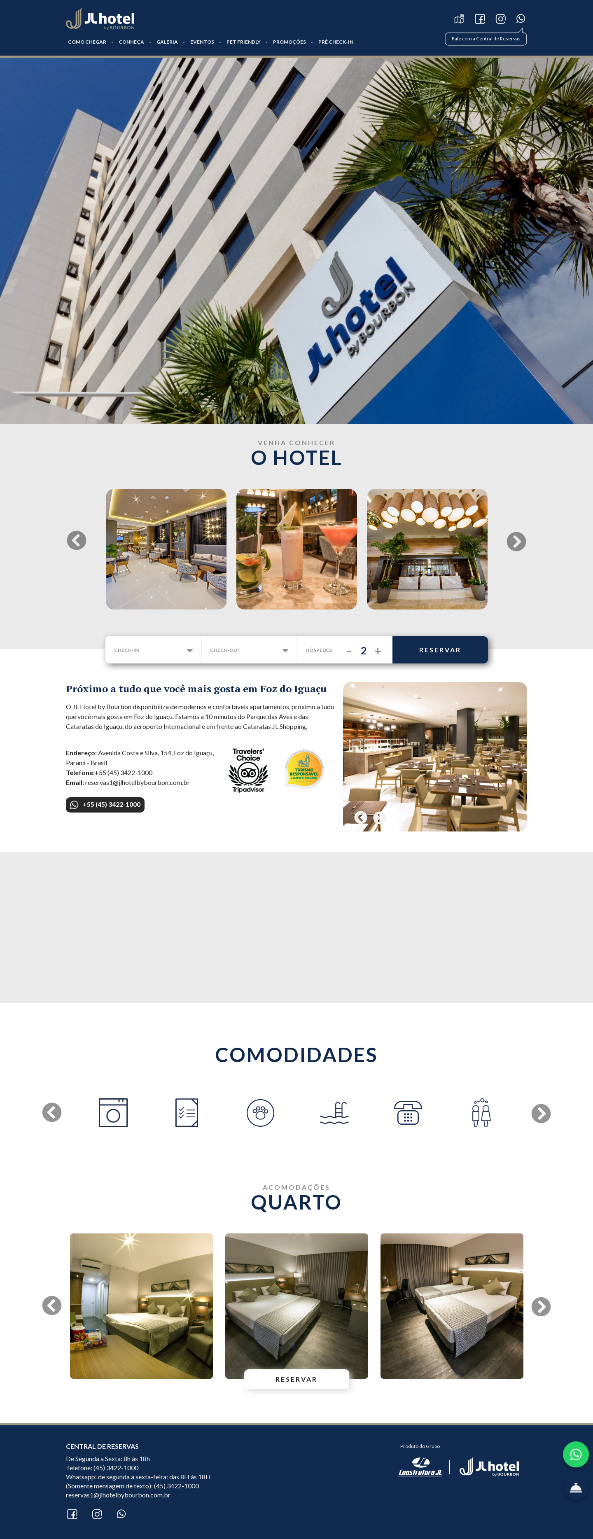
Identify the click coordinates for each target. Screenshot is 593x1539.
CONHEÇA (131, 42)
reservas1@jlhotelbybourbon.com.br (118, 1495)
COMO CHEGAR (87, 42)
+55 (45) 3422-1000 (105, 804)
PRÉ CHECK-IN (335, 42)
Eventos (202, 42)
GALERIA (167, 42)
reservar (440, 650)
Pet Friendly (243, 42)
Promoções (289, 42)
